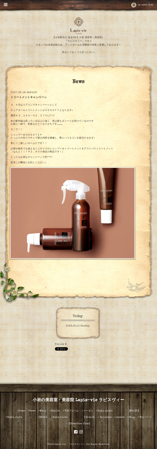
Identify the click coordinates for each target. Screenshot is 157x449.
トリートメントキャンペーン (29, 97)
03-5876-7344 (142, 5)
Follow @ (60, 344)
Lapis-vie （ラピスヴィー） (70, 444)
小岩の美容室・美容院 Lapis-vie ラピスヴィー (78, 400)
